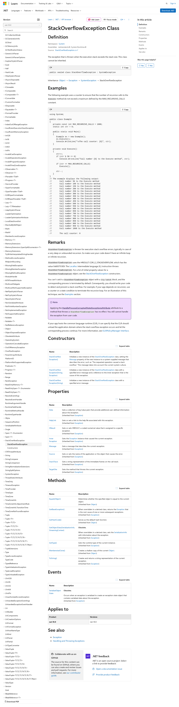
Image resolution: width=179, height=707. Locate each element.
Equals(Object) (55, 499)
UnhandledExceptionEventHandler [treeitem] (18, 581)
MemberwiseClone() (57, 550)
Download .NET (168, 10)
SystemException (88, 80)
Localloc (73, 266)
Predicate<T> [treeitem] (10, 343)
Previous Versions (24, 699)
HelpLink (52, 420)
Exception (73, 80)
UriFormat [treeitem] (9, 600)
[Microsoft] (5, 3)
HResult (52, 428)
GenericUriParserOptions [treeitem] (15, 34)
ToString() (53, 558)
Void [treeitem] (7, 667)
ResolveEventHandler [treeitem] (13, 377)
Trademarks (108, 699)
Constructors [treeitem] (12, 425)
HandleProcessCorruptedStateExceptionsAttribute (86, 308)
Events (141, 45)
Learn (50, 19)
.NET (57, 19)
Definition (143, 24)
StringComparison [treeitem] (12, 440)
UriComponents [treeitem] (11, 593)
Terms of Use (96, 699)
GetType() (53, 543)
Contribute (47, 699)
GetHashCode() (55, 520)
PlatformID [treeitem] (9, 336)
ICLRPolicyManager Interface (115, 330)
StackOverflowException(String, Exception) (56, 373)
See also (142, 52)
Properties (143, 38)
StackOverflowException (97, 273)
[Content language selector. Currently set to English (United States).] (15, 693)
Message (73, 359)
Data (51, 410)
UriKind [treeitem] (8, 611)
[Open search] (166, 3)
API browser (66, 19)
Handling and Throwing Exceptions (69, 640)
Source (52, 454)
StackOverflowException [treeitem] (17, 421)
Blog (35, 699)
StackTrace (53, 461)
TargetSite (53, 469)
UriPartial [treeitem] (9, 619)
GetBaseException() (56, 509)
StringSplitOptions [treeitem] (12, 447)
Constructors (144, 34)
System (62, 43)
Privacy (57, 699)
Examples (69, 294)
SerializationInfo (120, 532)
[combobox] (22, 25)
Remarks (142, 31)
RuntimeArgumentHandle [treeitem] (15, 380)
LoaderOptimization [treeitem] (13, 191)
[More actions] (128, 20)
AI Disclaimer (8, 699)
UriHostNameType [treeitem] (12, 608)
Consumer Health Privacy (75, 699)
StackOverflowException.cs (66, 50)
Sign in (173, 3)
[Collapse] (38, 19)
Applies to (143, 48)
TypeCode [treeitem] (9, 537)
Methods (142, 41)
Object (62, 80)
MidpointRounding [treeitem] (12, 239)
